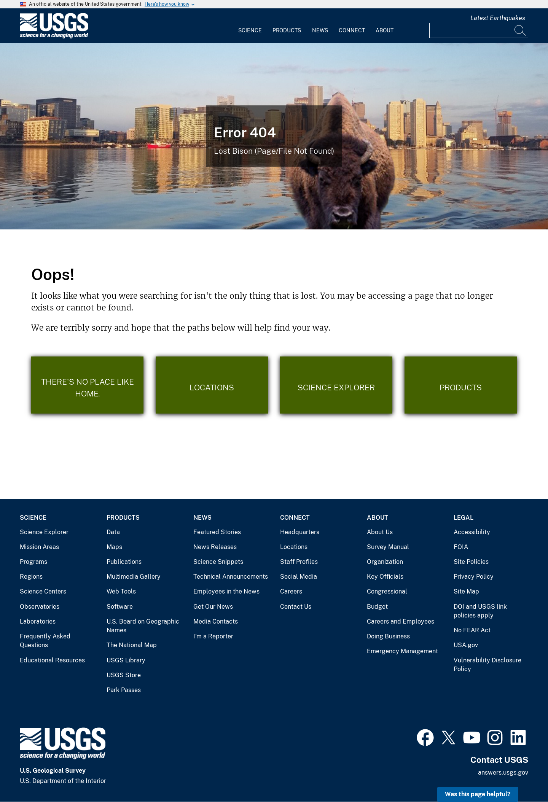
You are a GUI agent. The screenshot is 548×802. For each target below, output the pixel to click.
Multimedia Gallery (134, 576)
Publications (124, 561)
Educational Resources (52, 660)
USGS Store (124, 675)
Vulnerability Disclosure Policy (487, 665)
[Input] (478, 30)
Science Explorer (44, 532)
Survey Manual (388, 547)
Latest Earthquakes (497, 18)
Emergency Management (402, 651)
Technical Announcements (230, 576)
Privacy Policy (474, 576)
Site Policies (471, 561)
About (384, 30)
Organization (385, 561)
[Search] (520, 30)
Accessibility (472, 532)
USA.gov (466, 645)
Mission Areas (39, 547)
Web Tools (121, 591)
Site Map (466, 591)
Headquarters (299, 532)
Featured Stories (217, 532)
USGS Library (126, 660)
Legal (463, 517)
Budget (377, 606)
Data (113, 532)
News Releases (215, 547)
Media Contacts (215, 621)
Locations (293, 547)
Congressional (387, 591)
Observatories (39, 606)
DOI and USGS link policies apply (480, 611)
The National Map (132, 645)
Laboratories (38, 621)
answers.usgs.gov (503, 772)
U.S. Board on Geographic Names (143, 626)
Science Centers (43, 591)
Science (250, 30)
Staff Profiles (299, 561)
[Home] (54, 36)
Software (120, 606)
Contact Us (295, 606)
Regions (31, 576)
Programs (33, 561)
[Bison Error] (274, 136)
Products (286, 30)
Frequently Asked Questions (45, 641)
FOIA (461, 547)
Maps (114, 547)
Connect (352, 30)
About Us (380, 532)
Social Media (298, 576)
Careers (291, 591)
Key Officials (385, 576)
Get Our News (213, 606)
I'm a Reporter (213, 636)
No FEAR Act (472, 630)
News (320, 30)
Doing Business (388, 636)
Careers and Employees (400, 621)
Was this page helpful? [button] (478, 794)
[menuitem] (250, 26)
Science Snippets (218, 561)
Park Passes (124, 690)
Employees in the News (226, 591)
